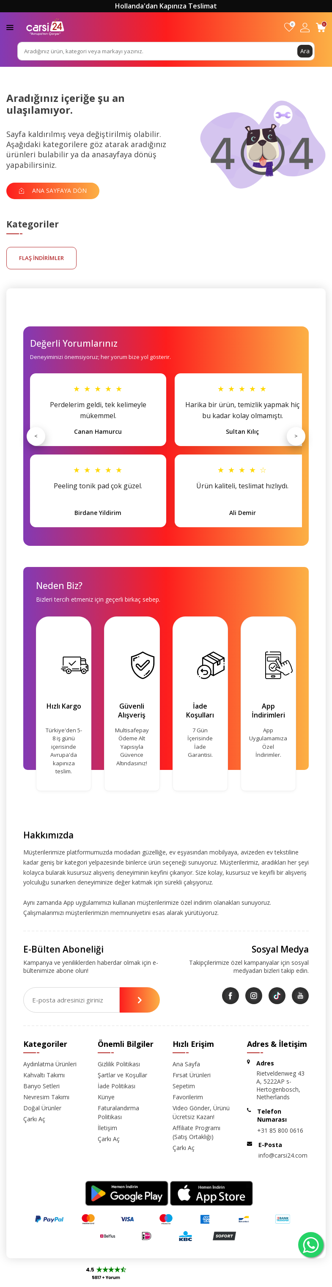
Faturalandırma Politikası (118, 1112)
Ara (305, 51)
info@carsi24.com (282, 1155)
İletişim (107, 1128)
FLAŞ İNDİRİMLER (41, 258)
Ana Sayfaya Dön (53, 190)
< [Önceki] (36, 436)
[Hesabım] (305, 27)
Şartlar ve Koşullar (122, 1075)
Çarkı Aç (34, 1119)
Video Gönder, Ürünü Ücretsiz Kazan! (201, 1112)
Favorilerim (188, 1097)
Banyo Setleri (41, 1086)
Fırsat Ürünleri (192, 1075)
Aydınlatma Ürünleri (50, 1064)
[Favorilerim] (289, 27)
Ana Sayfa (186, 1064)
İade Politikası (116, 1086)
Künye (106, 1097)
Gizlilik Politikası (119, 1064)
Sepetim (184, 1086)
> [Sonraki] (296, 436)
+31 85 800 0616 (280, 1130)
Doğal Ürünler (42, 1108)
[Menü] (10, 27)
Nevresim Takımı (46, 1097)
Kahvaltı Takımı (44, 1075)
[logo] (45, 27)
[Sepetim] (321, 27)
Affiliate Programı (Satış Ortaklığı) (196, 1132)
